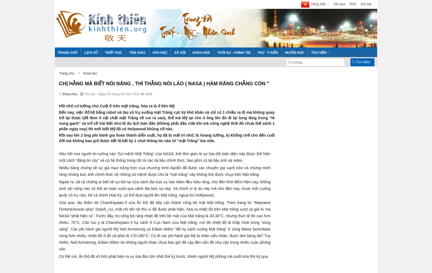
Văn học (160, 53)
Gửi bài (366, 4)
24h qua (339, 4)
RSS (353, 4)
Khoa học (201, 53)
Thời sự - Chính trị (234, 53)
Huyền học (294, 53)
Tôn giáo (137, 53)
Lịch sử (91, 53)
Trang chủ (67, 53)
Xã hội (180, 53)
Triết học (113, 53)
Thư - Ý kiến (267, 53)
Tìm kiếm (361, 62)
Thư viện (318, 53)
